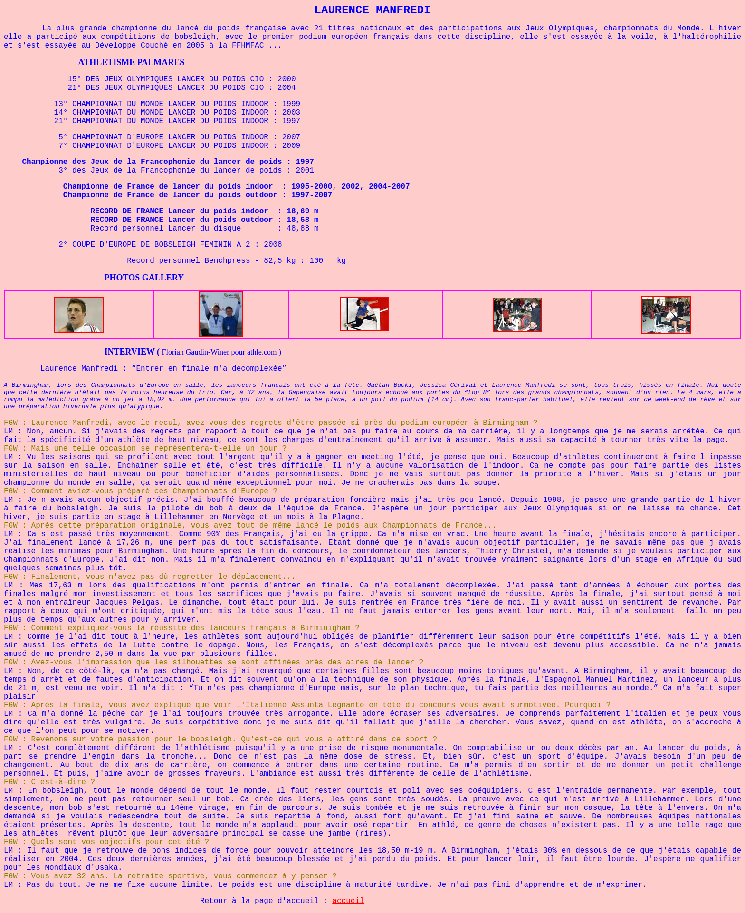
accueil (348, 901)
